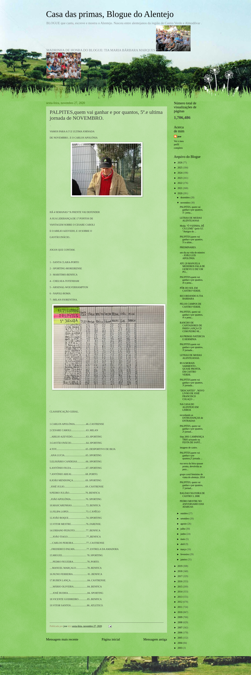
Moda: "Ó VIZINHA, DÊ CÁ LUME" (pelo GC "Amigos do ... (192, 229)
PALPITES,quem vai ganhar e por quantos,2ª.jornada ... (191, 455)
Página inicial (111, 639)
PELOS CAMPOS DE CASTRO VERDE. (190, 305)
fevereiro (185, 554)
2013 (180, 597)
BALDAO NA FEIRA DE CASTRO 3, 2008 (192, 494)
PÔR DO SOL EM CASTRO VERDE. (190, 289)
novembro (185, 202)
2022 (180, 183)
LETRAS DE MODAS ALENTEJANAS (191, 219)
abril (182, 544)
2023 (180, 178)
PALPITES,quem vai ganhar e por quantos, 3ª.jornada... (191, 347)
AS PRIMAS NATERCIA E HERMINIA (192, 338)
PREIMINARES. (188, 247)
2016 (180, 581)
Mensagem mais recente (62, 639)
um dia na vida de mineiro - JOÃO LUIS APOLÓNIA (192, 255)
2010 (180, 612)
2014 (180, 591)
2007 (180, 627)
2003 (180, 648)
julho (183, 528)
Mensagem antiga (155, 639)
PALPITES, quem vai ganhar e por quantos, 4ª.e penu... (191, 315)
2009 (180, 617)
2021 (180, 188)
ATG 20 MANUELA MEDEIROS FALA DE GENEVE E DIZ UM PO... (192, 267)
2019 (180, 566)
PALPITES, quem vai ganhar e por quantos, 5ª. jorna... (191, 210)
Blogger (144, 668)
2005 (180, 637)
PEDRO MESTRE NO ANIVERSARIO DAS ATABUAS (192, 504)
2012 (180, 602)
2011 (180, 607)
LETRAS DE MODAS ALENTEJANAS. (191, 356)
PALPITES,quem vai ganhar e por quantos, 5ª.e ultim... (191, 239)
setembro (185, 518)
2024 (180, 173)
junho (183, 534)
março (183, 549)
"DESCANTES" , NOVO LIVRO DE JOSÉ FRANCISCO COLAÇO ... (192, 395)
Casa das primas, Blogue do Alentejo (110, 14)
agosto (183, 523)
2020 (180, 193)
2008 (180, 622)
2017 (180, 576)
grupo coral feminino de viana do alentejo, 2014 (192, 476)
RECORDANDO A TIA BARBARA (191, 297)
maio (183, 539)
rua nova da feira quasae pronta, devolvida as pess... (191, 466)
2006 (180, 632)
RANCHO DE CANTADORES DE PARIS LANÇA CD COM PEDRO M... (191, 327)
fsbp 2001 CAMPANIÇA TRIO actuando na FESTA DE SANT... (192, 439)
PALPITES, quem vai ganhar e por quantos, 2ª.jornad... (191, 429)
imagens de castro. (188, 447)
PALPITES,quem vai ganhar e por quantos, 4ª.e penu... (191, 280)
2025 (180, 167)
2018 (180, 571)
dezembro (185, 197)
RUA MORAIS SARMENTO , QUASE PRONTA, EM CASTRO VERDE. (190, 369)
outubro (184, 513)
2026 (180, 162)
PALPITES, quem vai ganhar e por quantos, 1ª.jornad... (191, 485)
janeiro (184, 559)
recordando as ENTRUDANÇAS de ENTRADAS (191, 418)
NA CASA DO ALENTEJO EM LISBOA (189, 407)
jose (179, 136)
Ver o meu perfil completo (179, 144)
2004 (180, 643)
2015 (180, 586)
